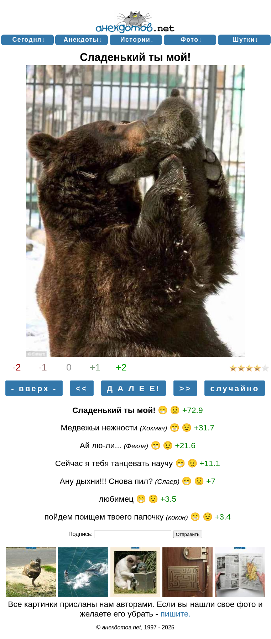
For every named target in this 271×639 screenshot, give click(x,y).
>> (185, 388)
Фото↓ (191, 39)
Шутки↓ (246, 39)
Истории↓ (137, 39)
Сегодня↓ (29, 39)
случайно (234, 388)
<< (81, 388)
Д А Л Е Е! (133, 388)
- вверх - (34, 388)
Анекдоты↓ (83, 39)
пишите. (175, 613)
